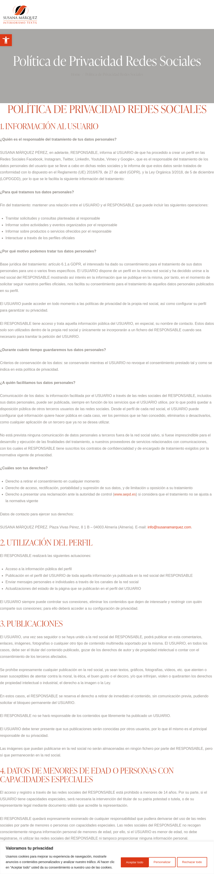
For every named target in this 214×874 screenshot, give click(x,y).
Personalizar (124, 859)
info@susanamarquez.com (169, 527)
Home (76, 74)
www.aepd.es (125, 494)
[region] (107, 855)
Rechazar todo (158, 859)
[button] (6, 40)
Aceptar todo (193, 859)
